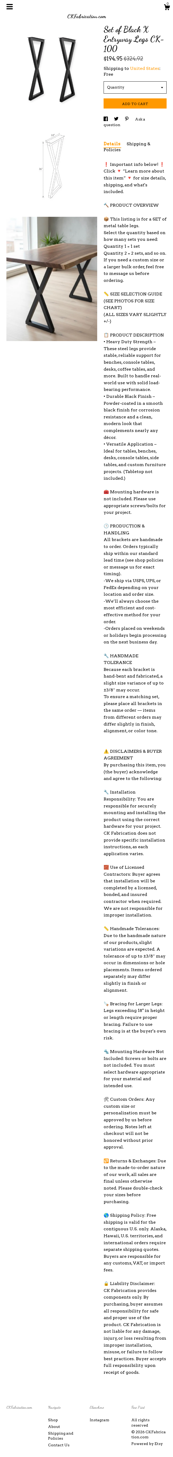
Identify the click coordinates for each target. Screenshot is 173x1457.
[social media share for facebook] (106, 119)
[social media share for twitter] (116, 119)
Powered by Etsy (147, 1444)
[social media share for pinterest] (127, 119)
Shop (53, 1420)
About (54, 1426)
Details (112, 143)
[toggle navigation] (9, 6)
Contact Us (58, 1445)
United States (144, 68)
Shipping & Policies (127, 146)
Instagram (99, 1420)
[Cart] (167, 8)
